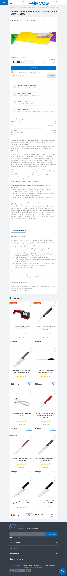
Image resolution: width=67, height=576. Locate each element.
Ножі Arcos (12, 7)
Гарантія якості (23, 101)
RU (15, 3)
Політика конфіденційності (26, 538)
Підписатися (51, 534)
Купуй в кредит (23, 109)
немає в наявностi (53, 515)
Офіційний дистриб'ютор (27, 85)
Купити (51, 76)
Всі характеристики (51, 119)
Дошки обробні (32, 7)
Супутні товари (21, 7)
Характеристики (30, 20)
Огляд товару (16, 20)
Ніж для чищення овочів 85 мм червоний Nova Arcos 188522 (45, 415)
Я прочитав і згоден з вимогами (29, 538)
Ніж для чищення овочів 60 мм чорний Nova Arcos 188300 (45, 328)
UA (11, 3)
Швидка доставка (24, 93)
